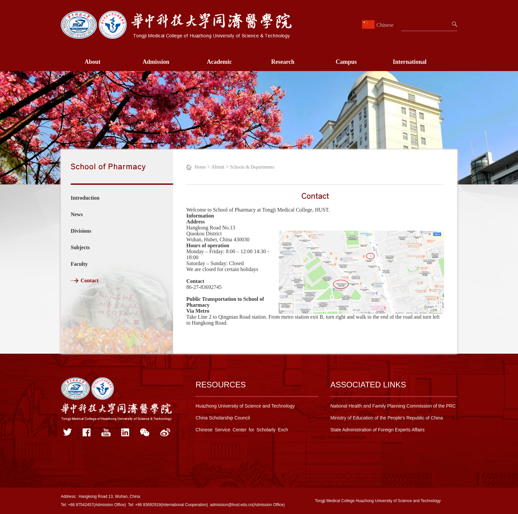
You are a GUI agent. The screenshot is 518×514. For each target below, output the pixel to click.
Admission (155, 62)
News (77, 214)
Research (283, 62)
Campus (346, 62)
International (409, 62)
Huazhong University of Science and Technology (245, 406)
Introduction (85, 198)
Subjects (80, 247)
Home (200, 167)
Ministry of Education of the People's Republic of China (386, 417)
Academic (219, 62)
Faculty (79, 264)
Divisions (81, 231)
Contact (89, 280)
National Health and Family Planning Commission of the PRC (393, 406)
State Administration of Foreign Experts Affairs (377, 429)
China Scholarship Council (223, 417)
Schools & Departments (252, 167)
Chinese (378, 25)
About (92, 62)
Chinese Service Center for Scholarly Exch (242, 429)
